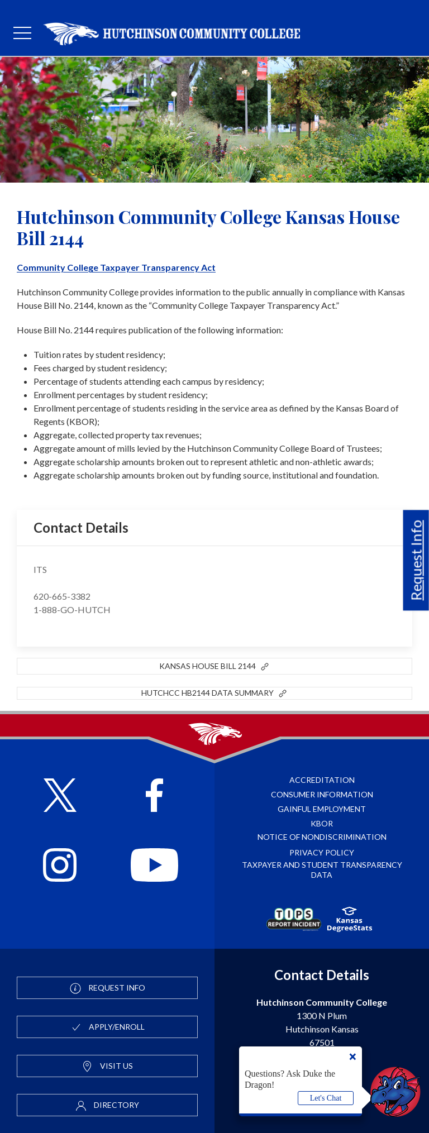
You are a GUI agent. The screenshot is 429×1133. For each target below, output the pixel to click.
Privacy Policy (321, 852)
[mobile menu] (22, 33)
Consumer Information (322, 794)
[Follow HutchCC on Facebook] (154, 796)
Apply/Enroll (107, 1027)
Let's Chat (326, 1098)
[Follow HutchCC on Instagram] (60, 866)
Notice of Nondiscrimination (322, 837)
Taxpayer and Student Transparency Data (322, 869)
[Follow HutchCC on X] (60, 796)
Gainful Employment (322, 809)
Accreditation (322, 780)
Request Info (416, 560)
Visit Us (107, 1066)
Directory (107, 1105)
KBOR (322, 823)
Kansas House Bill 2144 (214, 666)
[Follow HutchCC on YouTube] (154, 866)
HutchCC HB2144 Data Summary (214, 693)
